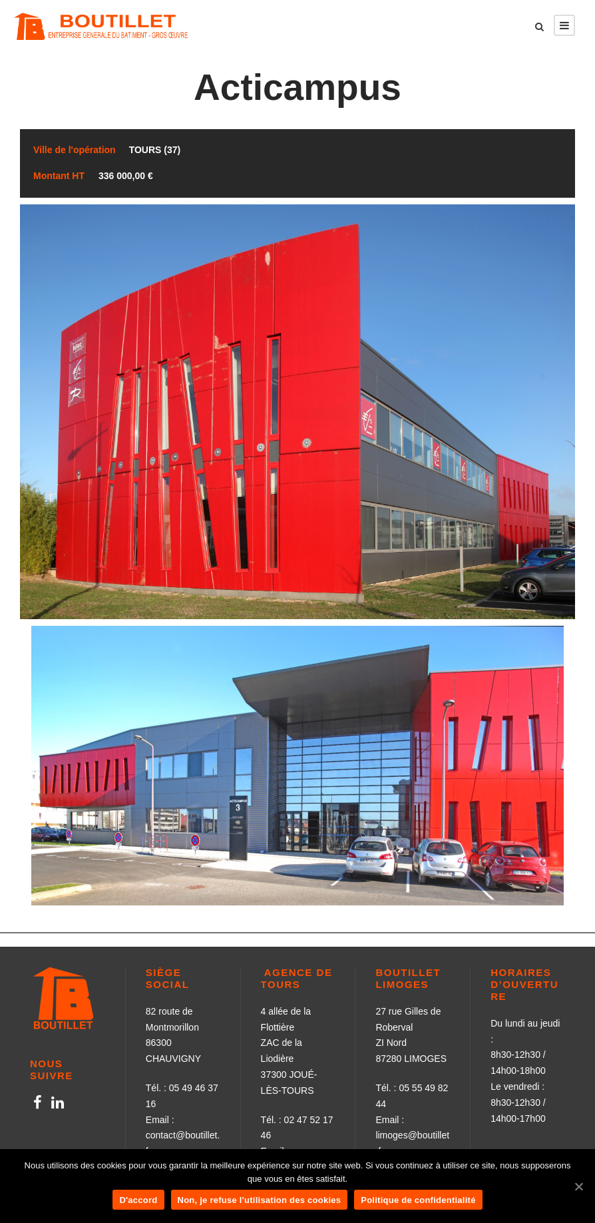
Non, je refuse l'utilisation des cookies (259, 1200)
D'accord (138, 1200)
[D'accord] (578, 1186)
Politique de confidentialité (418, 1200)
